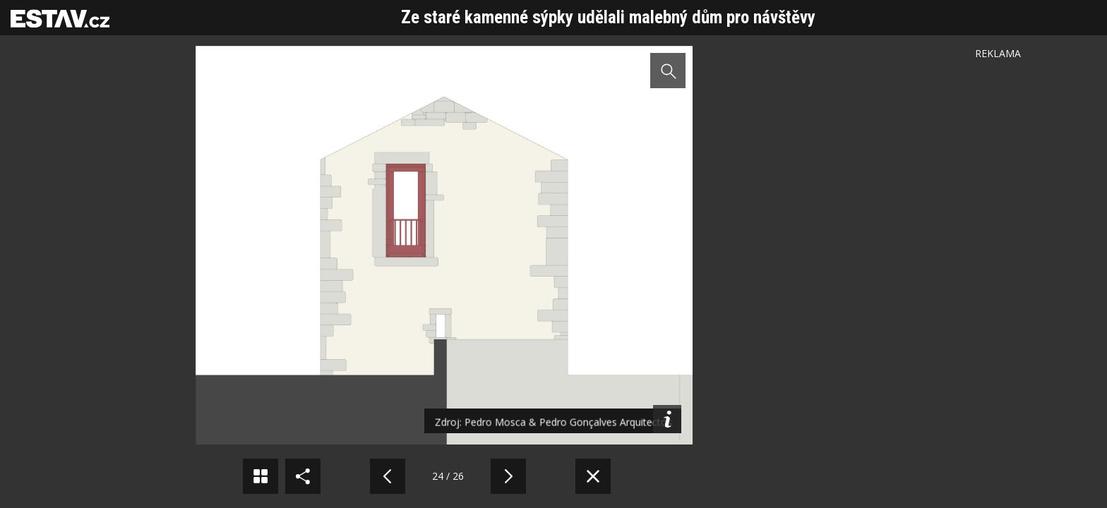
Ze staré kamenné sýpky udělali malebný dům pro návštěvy (608, 17)
